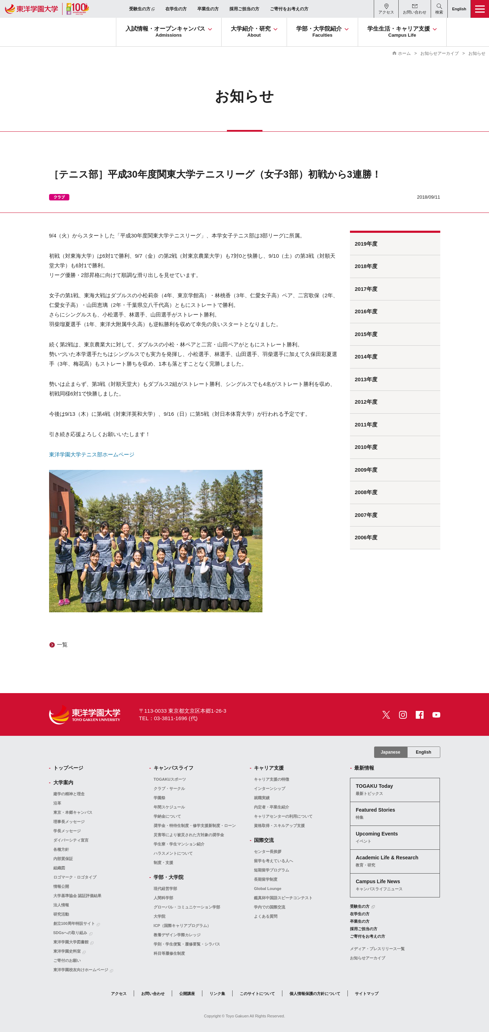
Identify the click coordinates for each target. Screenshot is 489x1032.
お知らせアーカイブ (439, 53)
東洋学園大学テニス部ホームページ (91, 454)
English (423, 752)
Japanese (390, 752)
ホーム (404, 53)
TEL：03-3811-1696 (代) (168, 718)
